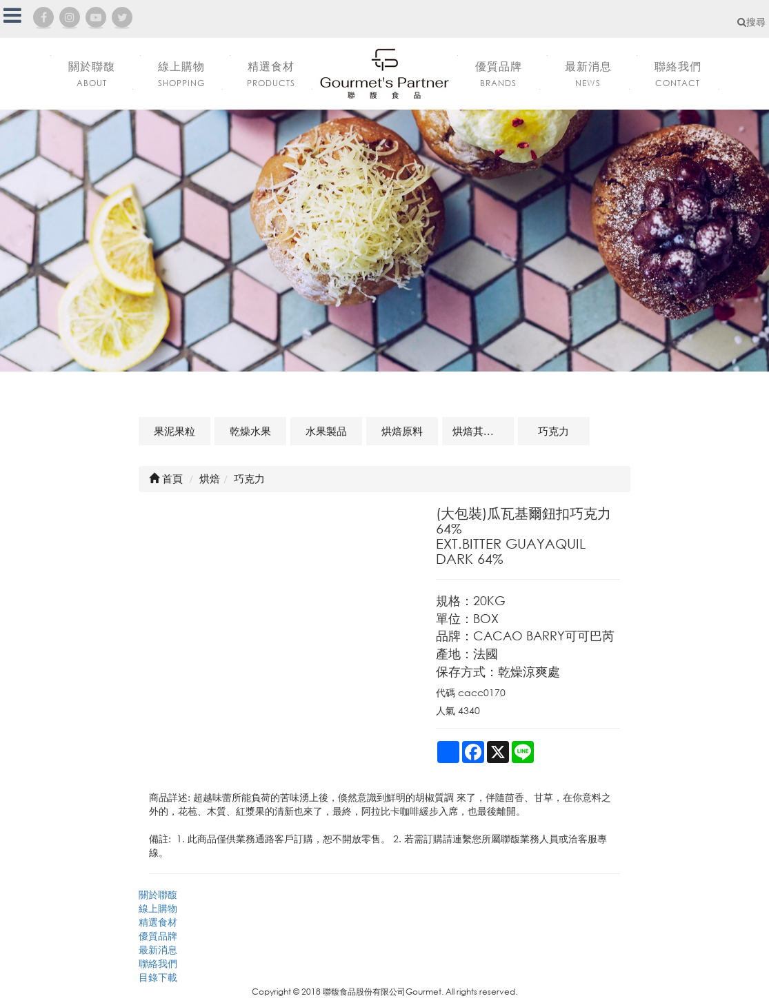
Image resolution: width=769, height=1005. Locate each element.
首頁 (166, 478)
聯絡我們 (158, 963)
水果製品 (326, 431)
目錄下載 (158, 977)
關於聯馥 (158, 894)
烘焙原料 (402, 431)
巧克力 (553, 431)
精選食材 (158, 921)
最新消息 (158, 949)
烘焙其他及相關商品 (483, 431)
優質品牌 (158, 935)
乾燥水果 (250, 431)
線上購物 (158, 908)
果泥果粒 (174, 431)
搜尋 (751, 21)
